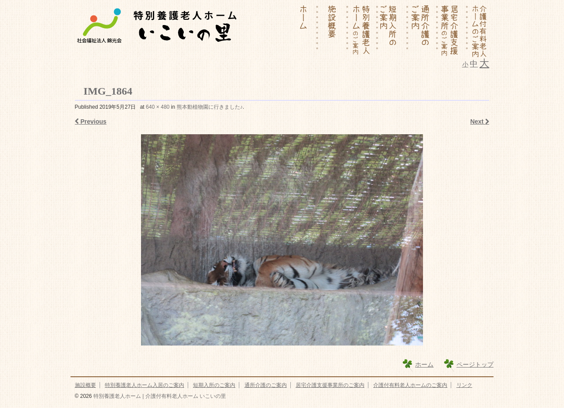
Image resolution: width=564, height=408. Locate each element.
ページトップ (475, 364)
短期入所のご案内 (214, 385)
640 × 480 (158, 107)
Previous (91, 121)
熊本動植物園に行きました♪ (210, 107)
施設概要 (85, 385)
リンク (464, 385)
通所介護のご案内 (266, 385)
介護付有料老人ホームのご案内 (410, 385)
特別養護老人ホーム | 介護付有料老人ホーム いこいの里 (159, 396)
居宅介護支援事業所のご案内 (330, 385)
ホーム (424, 364)
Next (479, 121)
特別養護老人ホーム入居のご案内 (144, 385)
